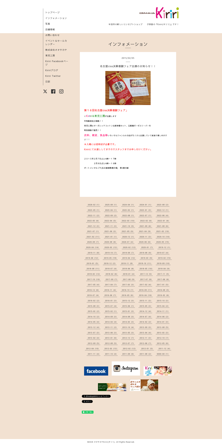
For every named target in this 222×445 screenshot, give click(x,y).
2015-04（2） (163, 306)
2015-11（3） (146, 300)
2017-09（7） (112, 279)
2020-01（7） (147, 247)
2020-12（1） (128, 237)
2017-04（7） (111, 284)
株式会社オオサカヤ (56, 49)
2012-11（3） (146, 338)
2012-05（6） (163, 343)
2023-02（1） (128, 210)
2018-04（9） (164, 268)
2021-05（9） (128, 231)
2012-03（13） (111, 348)
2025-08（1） (111, 205)
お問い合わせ (52, 35)
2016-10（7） (128, 290)
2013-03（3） (163, 332)
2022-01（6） (163, 221)
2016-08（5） (163, 290)
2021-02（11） (93, 237)
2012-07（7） (128, 343)
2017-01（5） (163, 284)
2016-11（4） (110, 290)
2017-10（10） (94, 279)
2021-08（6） (163, 226)
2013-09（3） (146, 327)
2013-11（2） (111, 327)
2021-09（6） (146, 226)
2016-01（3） (111, 300)
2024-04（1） (128, 205)
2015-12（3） (128, 300)
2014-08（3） (128, 316)
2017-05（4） (94, 284)
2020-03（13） (111, 247)
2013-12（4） (94, 327)
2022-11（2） (94, 215)
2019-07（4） (163, 253)
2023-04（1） (111, 210)
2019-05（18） (111, 258)
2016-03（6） (163, 295)
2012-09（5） (94, 343)
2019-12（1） (165, 247)
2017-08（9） (129, 279)
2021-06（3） (110, 231)
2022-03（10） (128, 221)
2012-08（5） (111, 343)
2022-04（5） (110, 221)
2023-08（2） (163, 205)
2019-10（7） (111, 253)
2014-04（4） (111, 322)
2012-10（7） (163, 338)
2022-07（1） (146, 215)
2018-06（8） (128, 268)
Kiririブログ (51, 70)
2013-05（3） (128, 332)
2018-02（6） (112, 274)
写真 (47, 23)
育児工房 (50, 55)
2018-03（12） (94, 274)
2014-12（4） (146, 311)
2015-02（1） (111, 311)
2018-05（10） (146, 268)
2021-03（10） (163, 231)
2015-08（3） (94, 306)
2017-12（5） (146, 274)
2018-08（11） (93, 268)
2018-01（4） (129, 274)
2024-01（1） (146, 205)
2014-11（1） (163, 311)
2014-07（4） (146, 316)
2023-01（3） (146, 210)
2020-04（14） (93, 247)
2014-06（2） (163, 316)
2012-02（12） (130, 348)
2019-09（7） (128, 253)
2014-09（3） (111, 316)
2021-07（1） (93, 231)
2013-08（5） (163, 327)
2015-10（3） (163, 300)
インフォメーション (56, 18)
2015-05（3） (146, 306)
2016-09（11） (146, 290)
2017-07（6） (146, 279)
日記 (47, 81)
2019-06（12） (92, 258)
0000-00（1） (163, 354)
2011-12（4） (165, 348)
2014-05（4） (94, 322)
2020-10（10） (164, 237)
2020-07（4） (128, 242)
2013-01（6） (111, 338)
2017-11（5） (163, 274)
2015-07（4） (111, 306)
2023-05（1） (94, 210)
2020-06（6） (145, 242)
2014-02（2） (146, 322)
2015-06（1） (128, 306)
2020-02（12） (130, 247)
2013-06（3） (111, 332)
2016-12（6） (93, 290)
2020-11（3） (146, 237)
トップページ (52, 12)
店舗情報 (50, 29)
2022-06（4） (163, 215)
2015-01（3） (128, 311)
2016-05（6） (128, 295)
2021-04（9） (145, 231)
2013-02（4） (94, 338)
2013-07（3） (94, 332)
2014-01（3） (163, 322)
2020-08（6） (110, 242)
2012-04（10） (93, 348)
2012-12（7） (128, 338)
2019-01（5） (93, 263)
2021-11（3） (111, 226)
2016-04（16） (146, 295)
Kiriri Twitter (53, 75)
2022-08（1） (128, 215)
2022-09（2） (111, 215)
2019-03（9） (147, 258)
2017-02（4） (146, 284)
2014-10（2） (94, 316)
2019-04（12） (129, 258)
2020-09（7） (93, 242)
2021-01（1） (111, 237)
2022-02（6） (146, 221)
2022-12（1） (163, 210)
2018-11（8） (127, 263)
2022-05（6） (93, 221)
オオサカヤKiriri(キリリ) (104, 442)
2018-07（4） (111, 268)
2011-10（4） (111, 354)
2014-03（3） (128, 322)
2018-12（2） (110, 263)
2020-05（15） (163, 242)
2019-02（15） (165, 258)
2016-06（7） (110, 295)
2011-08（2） (146, 354)
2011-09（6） (128, 354)
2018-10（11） (145, 263)
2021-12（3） (94, 226)
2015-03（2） (94, 311)
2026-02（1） (94, 205)
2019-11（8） (94, 253)
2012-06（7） (146, 343)
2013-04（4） (146, 332)
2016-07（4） (93, 295)
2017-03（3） (128, 284)
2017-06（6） (163, 279)
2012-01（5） (147, 348)
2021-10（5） (128, 226)
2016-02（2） (94, 300)
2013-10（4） (128, 327)
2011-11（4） (94, 354)
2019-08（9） (146, 253)
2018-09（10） (164, 263)
